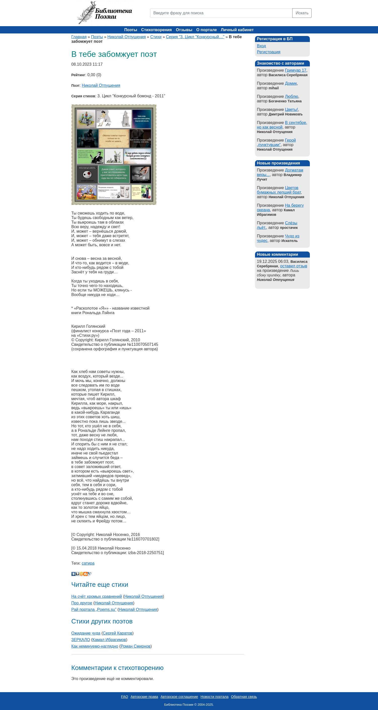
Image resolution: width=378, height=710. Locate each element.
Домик (291, 83)
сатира (88, 563)
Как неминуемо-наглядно (94, 646)
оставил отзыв (293, 266)
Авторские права (144, 697)
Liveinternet (77, 574)
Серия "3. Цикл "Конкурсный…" (195, 37)
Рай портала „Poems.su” (93, 609)
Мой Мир (81, 574)
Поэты (130, 30)
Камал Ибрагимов (109, 640)
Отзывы (184, 30)
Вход (261, 46)
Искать (302, 13)
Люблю (291, 96)
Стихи (155, 37)
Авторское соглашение (179, 697)
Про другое (81, 603)
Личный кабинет (237, 30)
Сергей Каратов (117, 633)
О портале (206, 30)
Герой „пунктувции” (276, 142)
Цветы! (291, 109)
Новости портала (215, 697)
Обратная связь (244, 697)
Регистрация (269, 52)
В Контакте (73, 574)
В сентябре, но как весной (282, 124)
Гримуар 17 (295, 70)
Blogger (85, 574)
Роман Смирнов (136, 646)
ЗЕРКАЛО (80, 640)
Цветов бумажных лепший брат (279, 190)
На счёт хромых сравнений (96, 596)
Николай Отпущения (126, 37)
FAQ (124, 697)
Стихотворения (156, 30)
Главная (79, 37)
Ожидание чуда (85, 633)
